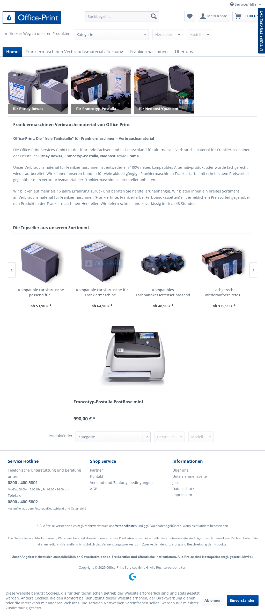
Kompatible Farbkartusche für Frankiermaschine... (102, 292)
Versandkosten (126, 525)
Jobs (176, 482)
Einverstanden (242, 600)
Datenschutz (183, 488)
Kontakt (96, 476)
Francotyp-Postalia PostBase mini (108, 402)
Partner (96, 470)
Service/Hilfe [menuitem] (243, 4)
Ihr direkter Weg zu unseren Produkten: (37, 33)
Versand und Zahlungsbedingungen (121, 482)
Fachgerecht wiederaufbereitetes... (224, 292)
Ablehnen (213, 600)
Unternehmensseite (189, 476)
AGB (93, 488)
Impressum (182, 494)
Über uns (180, 470)
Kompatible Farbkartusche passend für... (41, 292)
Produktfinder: (61, 435)
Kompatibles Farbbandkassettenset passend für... (163, 292)
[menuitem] (122, 16)
